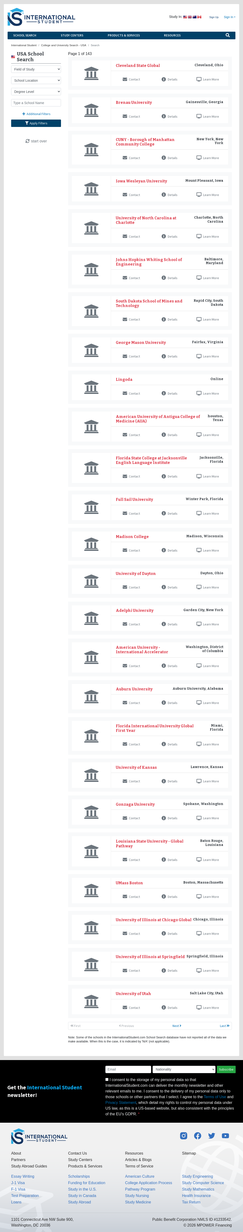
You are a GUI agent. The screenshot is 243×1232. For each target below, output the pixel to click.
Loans (16, 1202)
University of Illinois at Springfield (150, 957)
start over (36, 141)
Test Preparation (25, 1196)
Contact (131, 79)
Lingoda (124, 379)
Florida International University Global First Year (155, 728)
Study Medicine (138, 1202)
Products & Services (124, 35)
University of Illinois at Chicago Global (154, 920)
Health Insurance (196, 1196)
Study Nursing (137, 1196)
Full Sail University (134, 499)
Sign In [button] (228, 17)
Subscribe (226, 1069)
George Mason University (141, 342)
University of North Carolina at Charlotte (146, 220)
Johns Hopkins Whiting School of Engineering (149, 262)
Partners (18, 1160)
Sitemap (189, 1153)
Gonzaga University (135, 804)
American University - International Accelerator (142, 649)
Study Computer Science (203, 1183)
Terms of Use (215, 1097)
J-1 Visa (18, 1183)
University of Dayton (136, 573)
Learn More (207, 79)
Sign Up (214, 17)
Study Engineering (197, 1176)
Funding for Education (86, 1183)
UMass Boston (129, 883)
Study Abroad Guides (29, 1166)
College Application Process (148, 1183)
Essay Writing (22, 1176)
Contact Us (77, 1153)
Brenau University (134, 102)
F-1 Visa (18, 1189)
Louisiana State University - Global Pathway (149, 843)
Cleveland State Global (138, 65)
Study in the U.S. (82, 1189)
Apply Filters (36, 123)
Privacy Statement (120, 1103)
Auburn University (134, 689)
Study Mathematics (198, 1189)
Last (224, 1026)
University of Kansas (136, 767)
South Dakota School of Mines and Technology (149, 303)
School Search (24, 35)
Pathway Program (140, 1189)
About (16, 1153)
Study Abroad (79, 1202)
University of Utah (133, 993)
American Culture (139, 1176)
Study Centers (72, 35)
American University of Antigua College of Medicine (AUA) (158, 418)
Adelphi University (135, 610)
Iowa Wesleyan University (141, 181)
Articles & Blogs (138, 1160)
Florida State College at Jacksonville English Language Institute (151, 460)
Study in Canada (82, 1196)
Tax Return (191, 1202)
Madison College (132, 536)
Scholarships (79, 1176)
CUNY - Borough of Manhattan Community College (145, 141)
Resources (172, 35)
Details (170, 79)
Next (177, 1026)
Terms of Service (139, 1166)
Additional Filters (36, 114)
